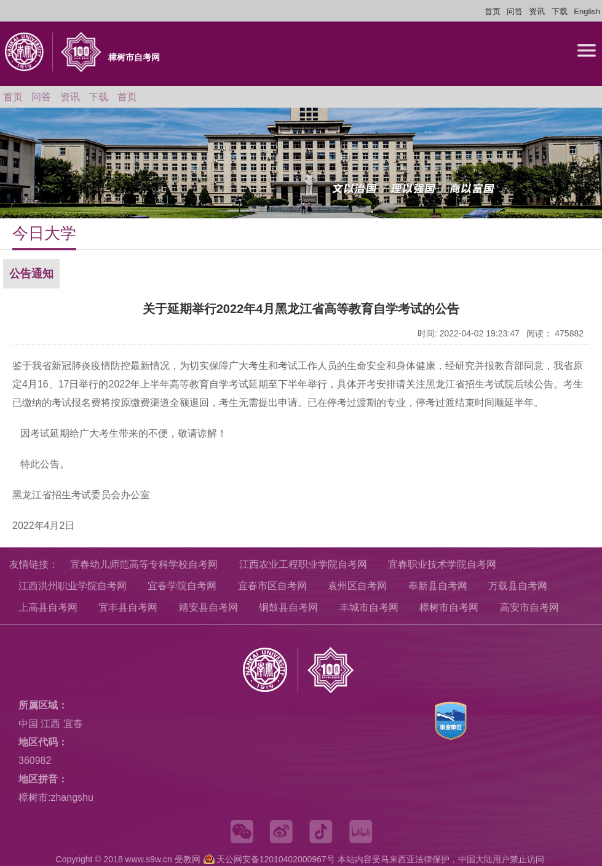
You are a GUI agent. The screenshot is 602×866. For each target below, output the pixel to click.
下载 (560, 11)
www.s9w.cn (148, 859)
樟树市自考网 (448, 607)
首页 (493, 11)
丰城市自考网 (368, 607)
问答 (515, 11)
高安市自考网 (529, 607)
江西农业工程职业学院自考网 (303, 564)
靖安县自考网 (208, 607)
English (587, 11)
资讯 (537, 11)
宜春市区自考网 (272, 586)
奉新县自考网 (437, 586)
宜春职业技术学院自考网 (442, 564)
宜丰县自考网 (127, 607)
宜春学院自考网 (182, 586)
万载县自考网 (517, 586)
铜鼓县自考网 (288, 607)
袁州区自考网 (357, 586)
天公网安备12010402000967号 (275, 859)
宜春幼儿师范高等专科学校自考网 (144, 564)
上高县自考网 (47, 607)
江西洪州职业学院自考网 (72, 586)
